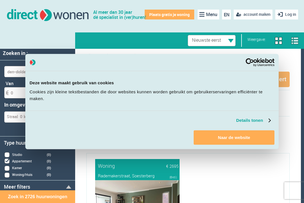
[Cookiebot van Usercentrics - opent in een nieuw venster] (249, 62)
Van (10, 83)
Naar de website (234, 137)
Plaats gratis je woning (169, 14)
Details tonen (249, 120)
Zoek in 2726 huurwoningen (37, 196)
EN (226, 15)
